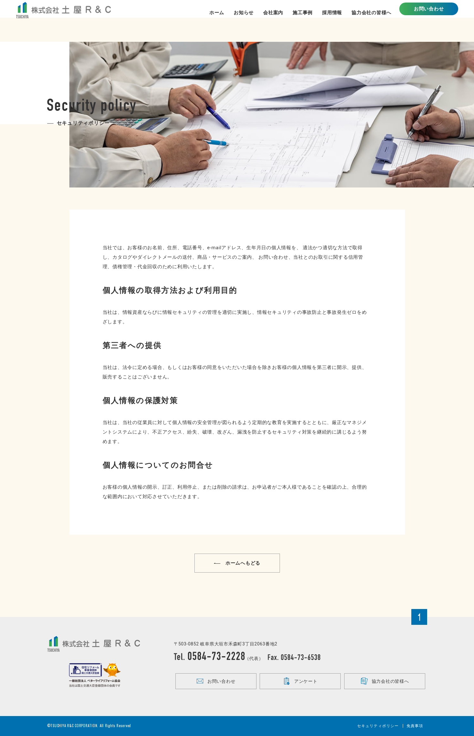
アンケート (300, 681)
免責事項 (415, 726)
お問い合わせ (429, 20)
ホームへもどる (237, 563)
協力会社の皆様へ (385, 681)
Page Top (419, 617)
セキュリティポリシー (378, 726)
